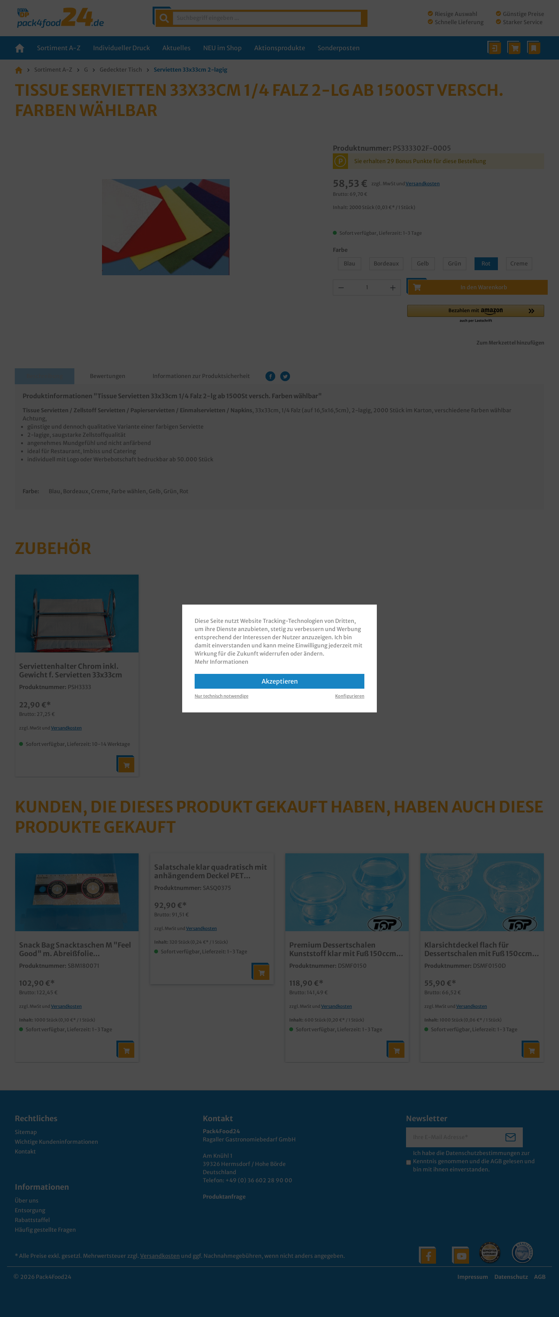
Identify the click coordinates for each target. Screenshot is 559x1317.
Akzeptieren (280, 681)
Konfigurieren (349, 696)
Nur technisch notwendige (221, 696)
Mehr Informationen (221, 661)
